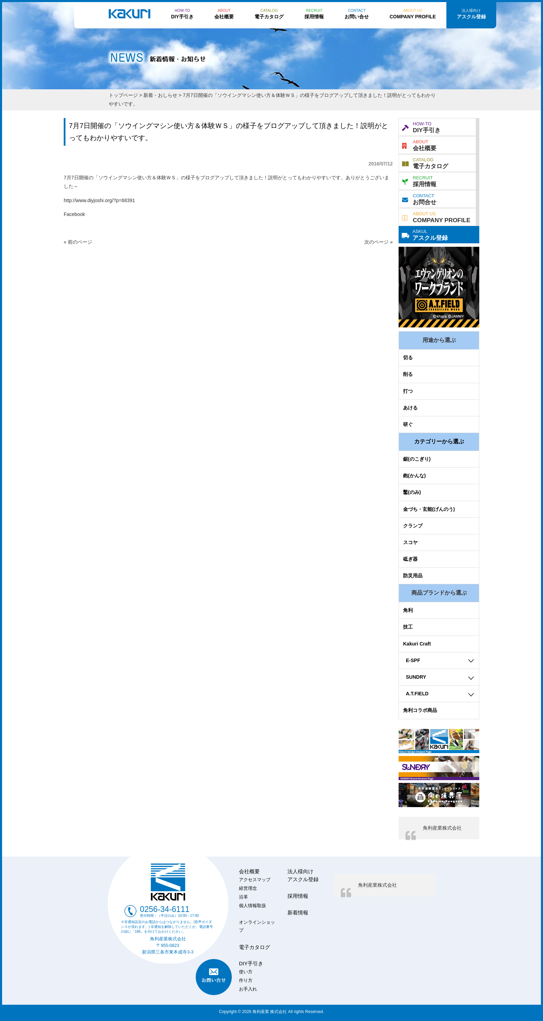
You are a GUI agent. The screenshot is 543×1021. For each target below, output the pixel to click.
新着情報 (297, 912)
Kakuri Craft (417, 644)
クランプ (412, 525)
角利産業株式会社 (442, 828)
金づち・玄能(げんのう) (429, 509)
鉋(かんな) (414, 475)
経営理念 (248, 888)
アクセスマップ (254, 879)
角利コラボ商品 (420, 710)
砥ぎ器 (410, 559)
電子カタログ (425, 163)
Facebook (74, 214)
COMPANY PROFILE (436, 217)
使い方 (245, 971)
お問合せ (419, 199)
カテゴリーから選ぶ (439, 441)
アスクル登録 (425, 234)
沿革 (243, 897)
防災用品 (412, 575)
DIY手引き (421, 127)
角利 (408, 610)
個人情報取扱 (252, 905)
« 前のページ (78, 242)
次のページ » (378, 242)
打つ (408, 391)
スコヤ (410, 542)
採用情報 (419, 181)
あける (410, 407)
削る (408, 374)
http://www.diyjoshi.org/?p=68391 (99, 200)
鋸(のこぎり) (416, 459)
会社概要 (419, 145)
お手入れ (248, 989)
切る (408, 357)
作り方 (245, 980)
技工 (408, 627)
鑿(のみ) (412, 492)
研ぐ (408, 424)
